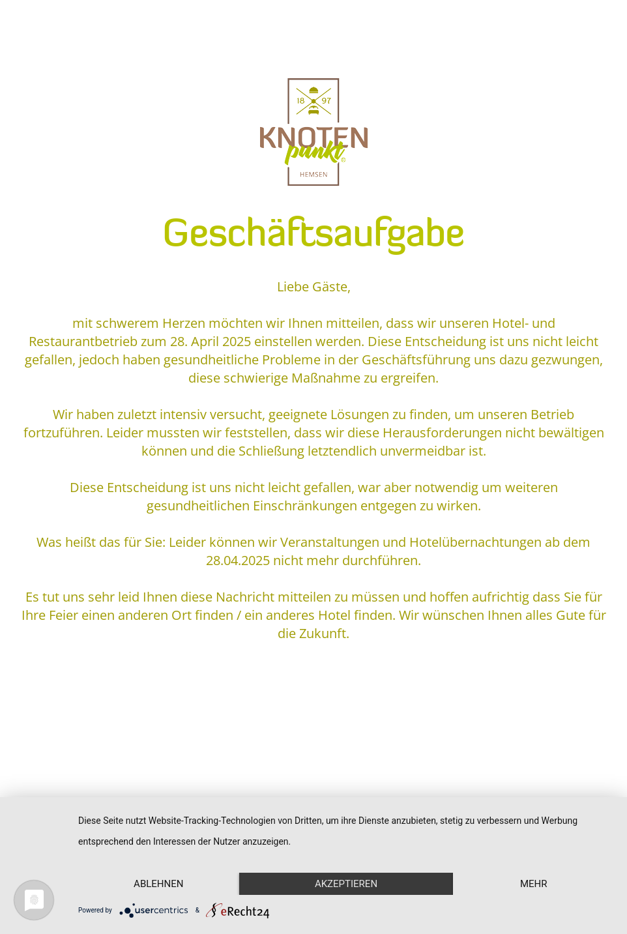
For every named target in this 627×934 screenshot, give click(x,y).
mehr (533, 884)
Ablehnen (158, 884)
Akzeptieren (346, 884)
